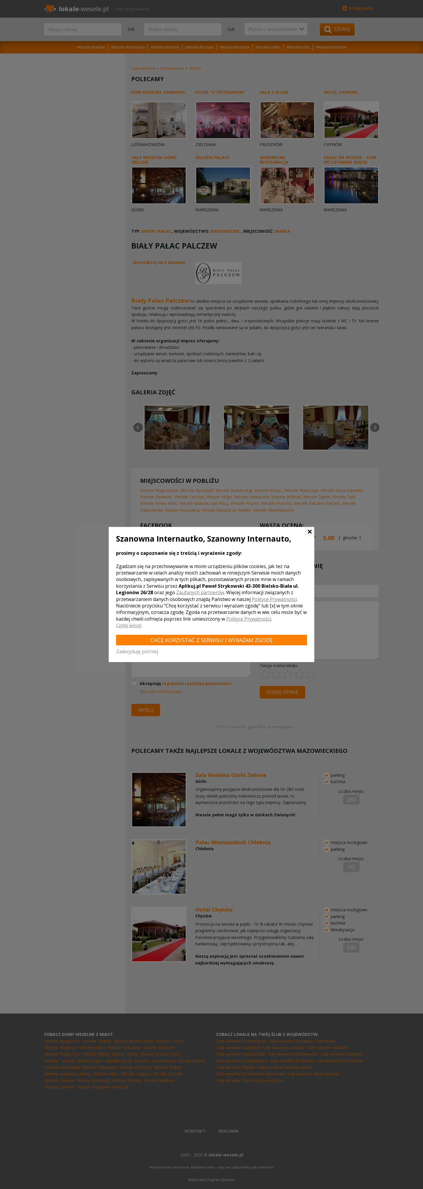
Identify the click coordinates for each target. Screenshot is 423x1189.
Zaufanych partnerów (200, 592)
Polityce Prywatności (274, 599)
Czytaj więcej (129, 625)
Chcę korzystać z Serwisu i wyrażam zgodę (211, 640)
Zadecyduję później (137, 651)
